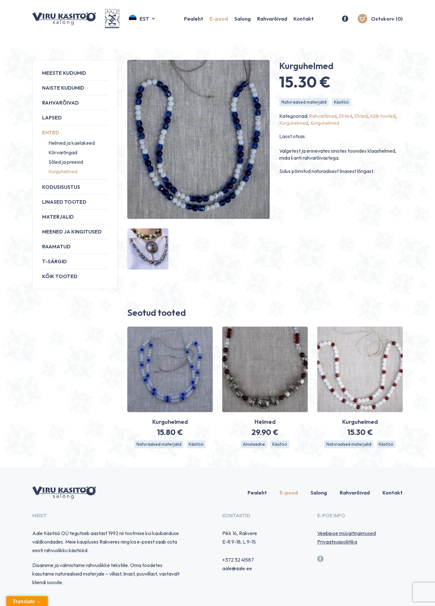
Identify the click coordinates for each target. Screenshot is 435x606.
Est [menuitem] (144, 20)
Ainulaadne (254, 444)
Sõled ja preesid (65, 162)
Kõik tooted (60, 276)
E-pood (219, 20)
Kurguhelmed (62, 171)
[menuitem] (142, 20)
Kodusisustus (61, 187)
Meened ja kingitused (72, 231)
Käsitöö (342, 102)
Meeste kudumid (64, 73)
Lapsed (52, 117)
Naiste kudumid (63, 88)
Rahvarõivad (272, 20)
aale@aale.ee (237, 568)
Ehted (50, 132)
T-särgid (54, 261)
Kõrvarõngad (62, 152)
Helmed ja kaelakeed (71, 143)
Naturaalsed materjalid (304, 102)
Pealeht (193, 20)
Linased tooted (64, 202)
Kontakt (303, 20)
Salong (242, 20)
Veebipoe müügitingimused (346, 533)
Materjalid (58, 217)
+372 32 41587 (238, 560)
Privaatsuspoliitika (337, 542)
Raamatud (56, 246)
